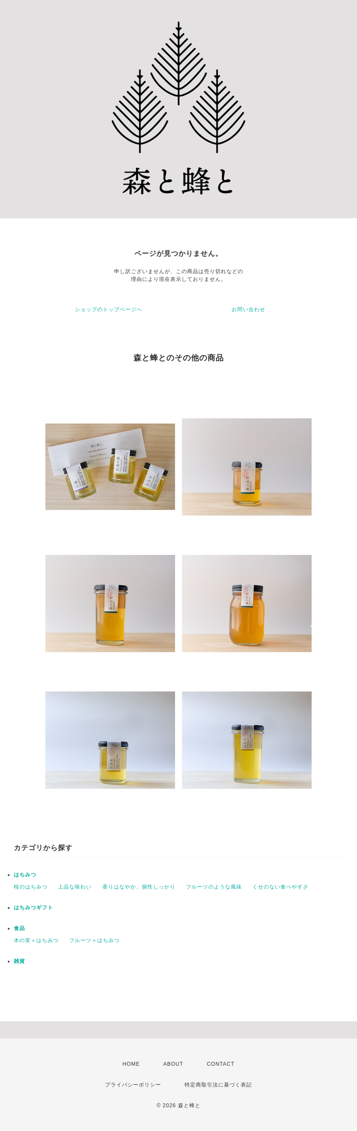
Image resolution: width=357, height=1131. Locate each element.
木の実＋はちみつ (36, 940)
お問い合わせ (248, 309)
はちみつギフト (33, 908)
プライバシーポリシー (133, 1085)
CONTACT (220, 1064)
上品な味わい (75, 887)
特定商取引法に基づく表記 (218, 1085)
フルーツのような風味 (214, 887)
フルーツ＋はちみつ (94, 940)
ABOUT (173, 1064)
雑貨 (19, 961)
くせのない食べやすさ (280, 887)
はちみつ (25, 875)
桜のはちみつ (31, 887)
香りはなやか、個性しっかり (138, 887)
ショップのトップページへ (108, 309)
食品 (19, 928)
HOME (131, 1064)
